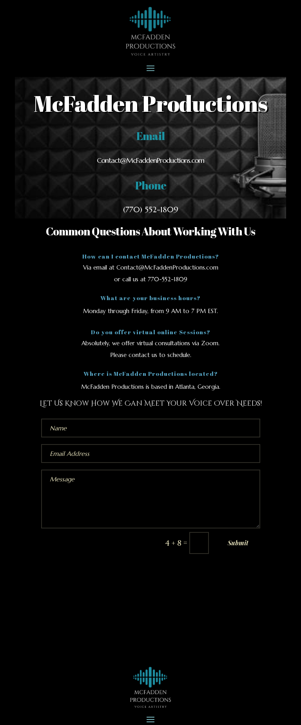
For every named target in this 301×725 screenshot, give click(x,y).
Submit (238, 543)
